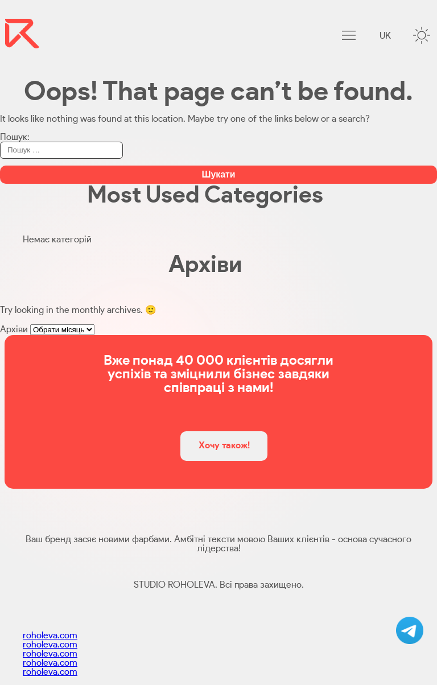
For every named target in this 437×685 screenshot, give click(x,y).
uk (385, 35)
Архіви (14, 329)
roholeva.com (50, 635)
